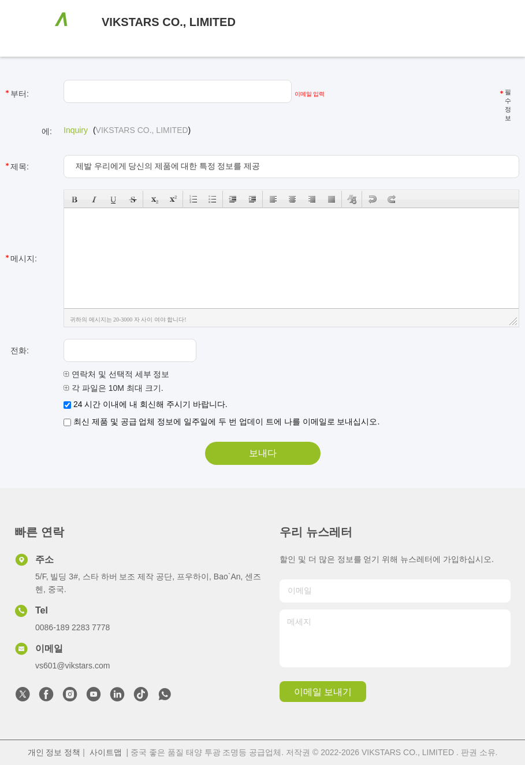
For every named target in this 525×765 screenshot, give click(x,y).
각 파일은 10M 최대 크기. (113, 388)
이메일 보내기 (323, 692)
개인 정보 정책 (54, 752)
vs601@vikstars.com (72, 665)
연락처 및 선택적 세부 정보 (116, 374)
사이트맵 (106, 752)
